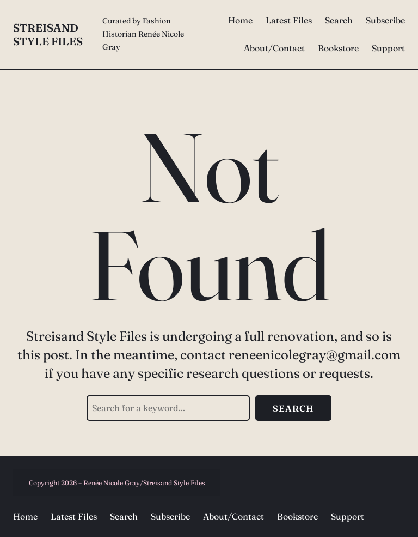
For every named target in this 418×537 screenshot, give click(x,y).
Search (293, 408)
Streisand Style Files (48, 34)
